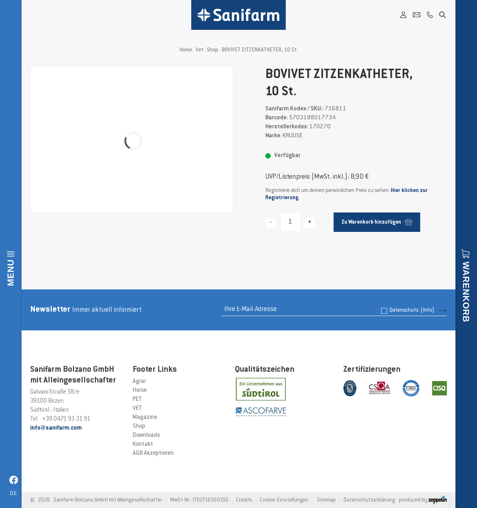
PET (137, 399)
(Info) (427, 310)
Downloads (146, 435)
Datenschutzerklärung (369, 500)
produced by (423, 500)
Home (185, 50)
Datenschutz (411, 310)
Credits (244, 500)
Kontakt (143, 444)
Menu (10, 272)
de (13, 493)
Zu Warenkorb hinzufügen (376, 222)
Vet (199, 50)
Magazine (145, 417)
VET (137, 408)
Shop (212, 50)
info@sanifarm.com (56, 428)
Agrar (139, 381)
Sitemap (326, 500)
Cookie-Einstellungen (284, 500)
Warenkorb (466, 291)
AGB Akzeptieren (153, 453)
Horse (140, 390)
